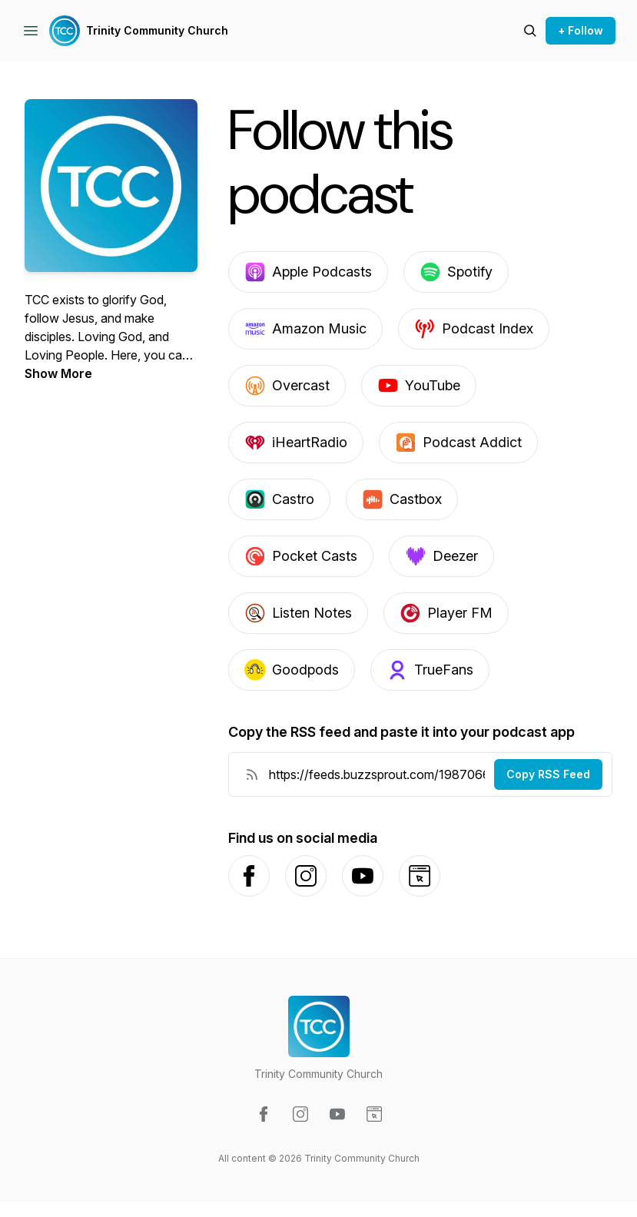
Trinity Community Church (157, 30)
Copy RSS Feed (548, 774)
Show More (58, 373)
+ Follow (580, 30)
